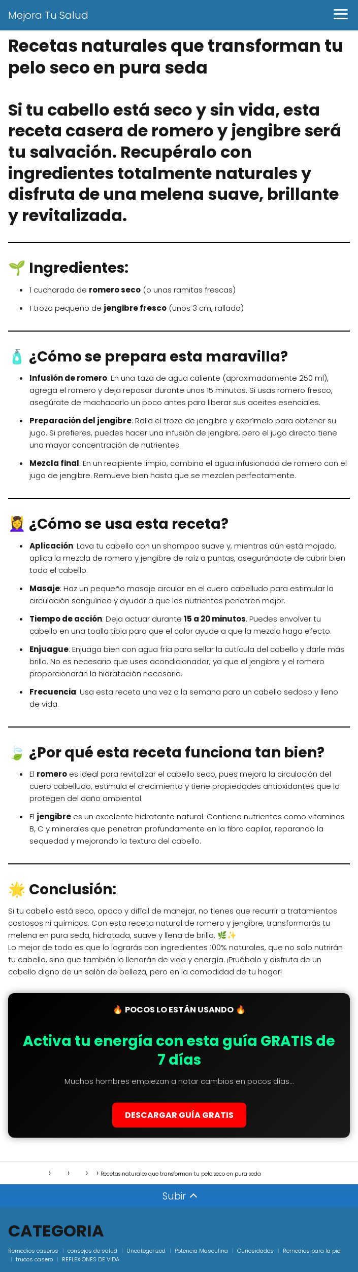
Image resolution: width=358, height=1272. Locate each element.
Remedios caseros (33, 1251)
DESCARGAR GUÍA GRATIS (179, 1115)
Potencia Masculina (201, 1251)
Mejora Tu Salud (48, 15)
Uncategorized (146, 1251)
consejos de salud (92, 1251)
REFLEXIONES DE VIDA (90, 1259)
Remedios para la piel (312, 1251)
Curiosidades (255, 1251)
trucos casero (34, 1259)
